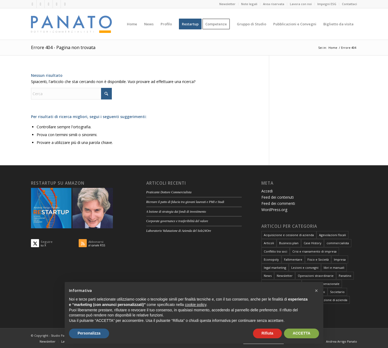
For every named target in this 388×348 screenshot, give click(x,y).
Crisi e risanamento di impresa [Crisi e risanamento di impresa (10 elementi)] (314, 251)
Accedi (267, 191)
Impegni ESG (326, 4)
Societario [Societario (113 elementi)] (337, 292)
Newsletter (227, 4)
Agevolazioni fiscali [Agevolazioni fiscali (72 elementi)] (332, 235)
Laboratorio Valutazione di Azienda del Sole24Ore (178, 231)
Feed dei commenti (278, 203)
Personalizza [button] (89, 333)
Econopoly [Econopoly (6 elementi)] (271, 259)
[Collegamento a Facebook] (49, 4)
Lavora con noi (301, 4)
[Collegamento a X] (40, 4)
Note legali (249, 4)
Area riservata (273, 4)
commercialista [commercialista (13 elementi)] (338, 243)
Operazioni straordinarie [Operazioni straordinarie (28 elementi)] (316, 276)
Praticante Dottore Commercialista (169, 192)
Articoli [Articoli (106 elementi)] (269, 243)
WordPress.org (274, 209)
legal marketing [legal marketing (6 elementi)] (275, 268)
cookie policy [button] (195, 304)
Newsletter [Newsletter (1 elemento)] (285, 276)
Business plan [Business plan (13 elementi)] (289, 243)
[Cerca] (71, 93)
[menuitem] (227, 4)
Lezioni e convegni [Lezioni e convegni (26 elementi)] (304, 268)
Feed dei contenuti (277, 197)
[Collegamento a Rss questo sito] (65, 4)
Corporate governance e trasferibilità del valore (177, 221)
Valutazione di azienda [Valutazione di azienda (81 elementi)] (331, 300)
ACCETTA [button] (301, 333)
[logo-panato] (71, 24)
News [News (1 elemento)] (268, 276)
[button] (316, 290)
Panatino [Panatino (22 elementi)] (345, 276)
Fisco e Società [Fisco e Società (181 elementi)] (318, 259)
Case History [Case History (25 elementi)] (312, 243)
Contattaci (349, 4)
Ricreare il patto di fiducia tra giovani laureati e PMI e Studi (185, 202)
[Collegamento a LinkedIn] (32, 4)
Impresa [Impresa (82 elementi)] (340, 259)
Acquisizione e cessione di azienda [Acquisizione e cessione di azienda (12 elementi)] (289, 235)
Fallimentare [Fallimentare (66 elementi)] (293, 259)
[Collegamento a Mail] (57, 4)
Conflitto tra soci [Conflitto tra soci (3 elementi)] (275, 251)
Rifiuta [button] (267, 333)
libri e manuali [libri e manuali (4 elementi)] (334, 268)
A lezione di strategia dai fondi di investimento (176, 211)
